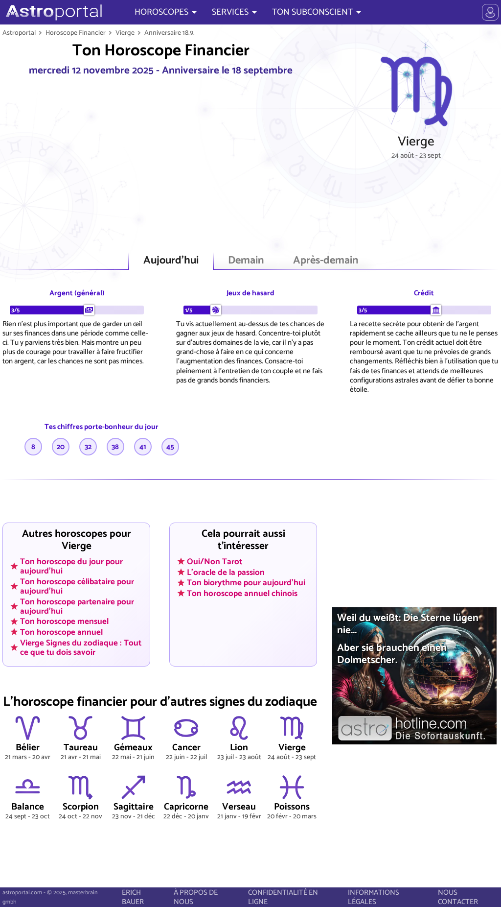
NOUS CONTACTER (458, 897)
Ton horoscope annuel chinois (242, 593)
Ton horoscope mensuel (64, 621)
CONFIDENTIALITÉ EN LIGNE (283, 897)
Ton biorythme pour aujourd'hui (246, 582)
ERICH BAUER (133, 897)
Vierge (125, 32)
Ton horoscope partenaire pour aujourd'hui (77, 606)
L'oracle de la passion (226, 572)
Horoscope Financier (76, 32)
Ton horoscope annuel (61, 632)
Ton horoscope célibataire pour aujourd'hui (77, 586)
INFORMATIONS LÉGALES (373, 897)
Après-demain (325, 260)
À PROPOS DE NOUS (196, 897)
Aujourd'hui (171, 260)
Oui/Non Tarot (214, 561)
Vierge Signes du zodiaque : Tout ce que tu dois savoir (80, 647)
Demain (246, 260)
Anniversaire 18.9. (169, 32)
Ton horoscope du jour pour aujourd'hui (71, 566)
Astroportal (19, 32)
